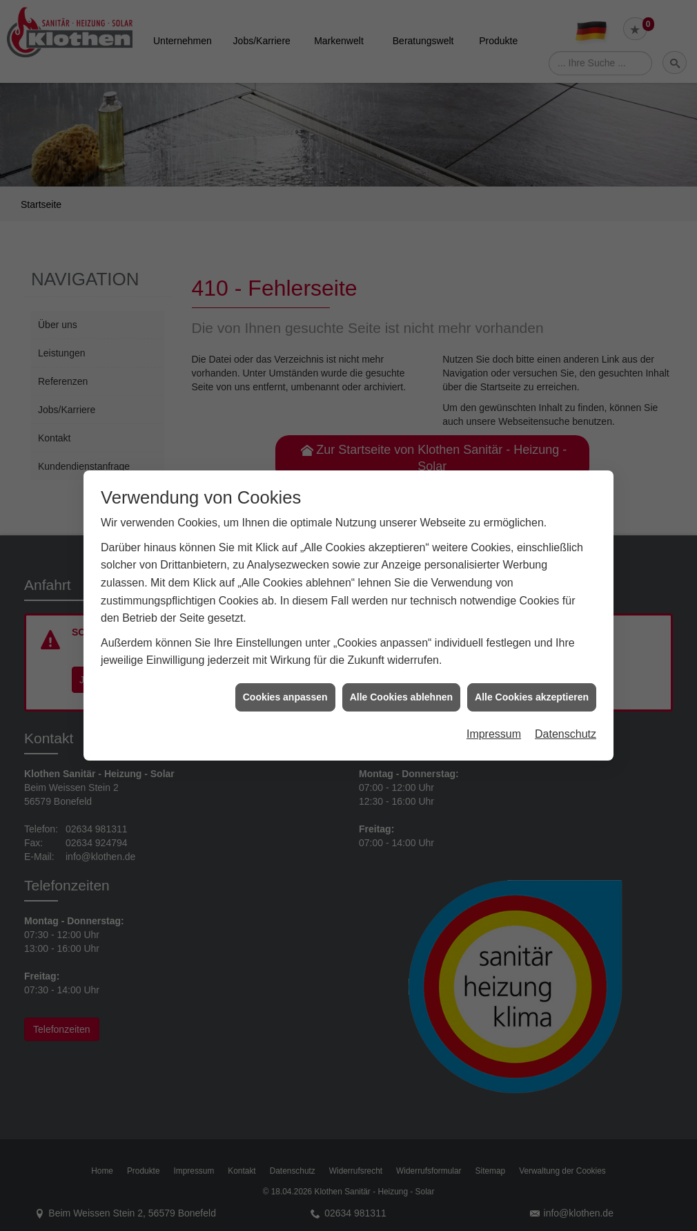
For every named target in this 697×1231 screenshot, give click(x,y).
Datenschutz (565, 720)
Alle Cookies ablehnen (401, 682)
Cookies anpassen (285, 682)
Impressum (494, 720)
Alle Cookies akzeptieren (532, 682)
